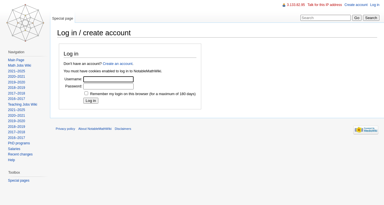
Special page (62, 18)
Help (11, 160)
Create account (356, 5)
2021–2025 (16, 71)
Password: (73, 86)
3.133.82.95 (296, 5)
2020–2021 (16, 77)
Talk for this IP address (325, 5)
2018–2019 (16, 88)
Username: (73, 79)
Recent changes (20, 154)
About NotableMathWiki (95, 128)
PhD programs (19, 143)
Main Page (16, 60)
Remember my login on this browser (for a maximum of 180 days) (143, 94)
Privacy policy (65, 128)
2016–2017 (16, 99)
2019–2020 (16, 82)
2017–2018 (16, 93)
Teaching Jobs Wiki (22, 104)
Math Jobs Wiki (19, 65)
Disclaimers (123, 128)
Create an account (117, 64)
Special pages (18, 181)
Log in (374, 5)
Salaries (14, 149)
